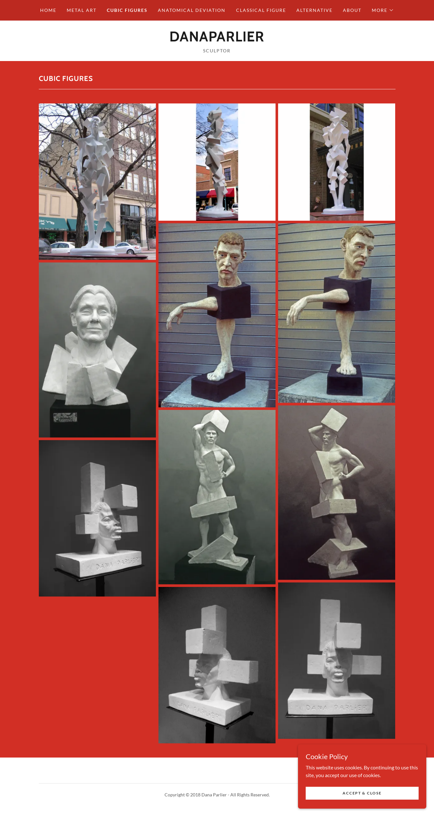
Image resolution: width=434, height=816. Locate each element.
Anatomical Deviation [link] (192, 10)
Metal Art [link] (82, 10)
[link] (216, 39)
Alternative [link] (314, 10)
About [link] (352, 10)
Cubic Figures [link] (127, 10)
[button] (383, 10)
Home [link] (48, 10)
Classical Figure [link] (261, 10)
